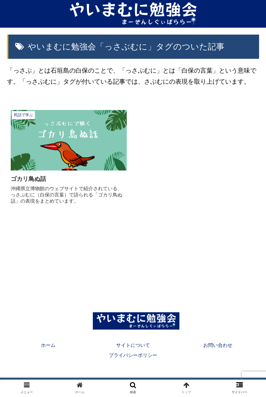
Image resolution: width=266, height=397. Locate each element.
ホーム (48, 345)
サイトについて (133, 345)
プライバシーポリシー (133, 355)
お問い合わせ (217, 345)
